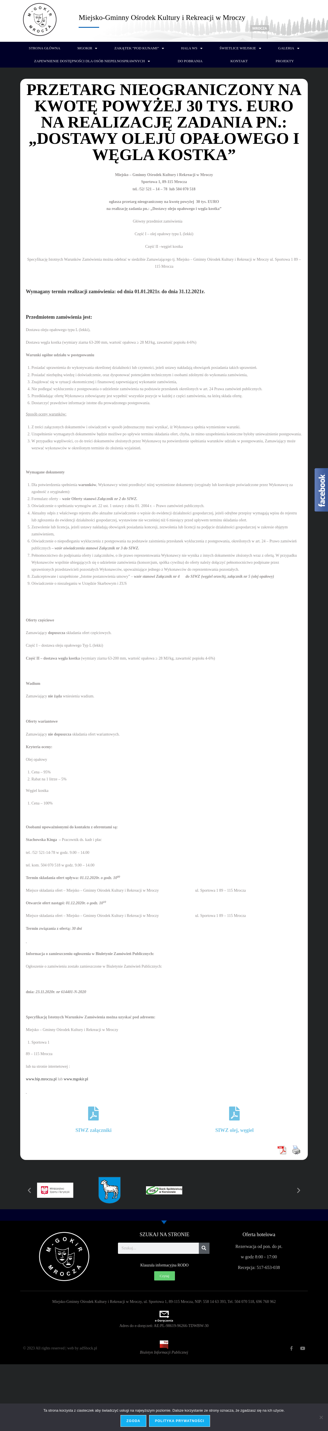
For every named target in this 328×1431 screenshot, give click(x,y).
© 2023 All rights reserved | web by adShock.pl (60, 1348)
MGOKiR (87, 48)
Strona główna (44, 48)
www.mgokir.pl (76, 1079)
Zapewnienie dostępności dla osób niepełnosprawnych (92, 61)
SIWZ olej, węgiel (234, 1130)
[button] (29, 1190)
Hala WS (191, 48)
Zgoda (133, 1421)
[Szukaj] (204, 1248)
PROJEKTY (284, 61)
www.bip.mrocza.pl (41, 1079)
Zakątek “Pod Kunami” (139, 48)
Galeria (288, 48)
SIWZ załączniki (94, 1130)
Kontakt (239, 61)
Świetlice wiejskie (240, 48)
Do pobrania (190, 61)
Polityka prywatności (179, 1421)
